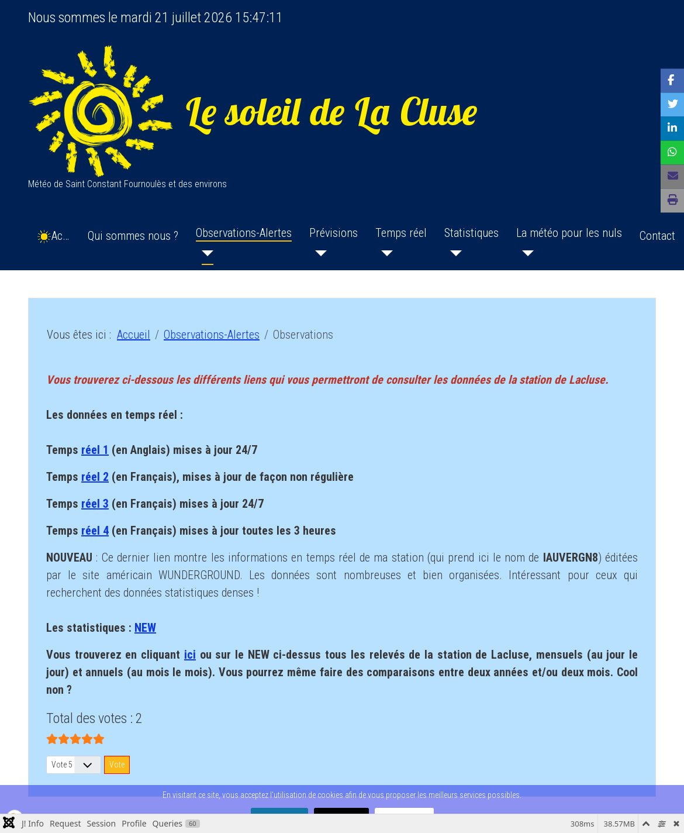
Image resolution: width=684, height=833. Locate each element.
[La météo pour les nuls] (525, 253)
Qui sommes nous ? (133, 236)
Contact (657, 236)
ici (190, 655)
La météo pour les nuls (569, 233)
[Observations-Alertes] (204, 253)
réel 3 (95, 504)
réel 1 (95, 450)
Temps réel (401, 233)
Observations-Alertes (244, 233)
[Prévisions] (318, 253)
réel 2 (95, 477)
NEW (145, 628)
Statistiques (471, 233)
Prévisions (333, 233)
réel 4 (95, 531)
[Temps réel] (384, 253)
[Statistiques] (453, 253)
